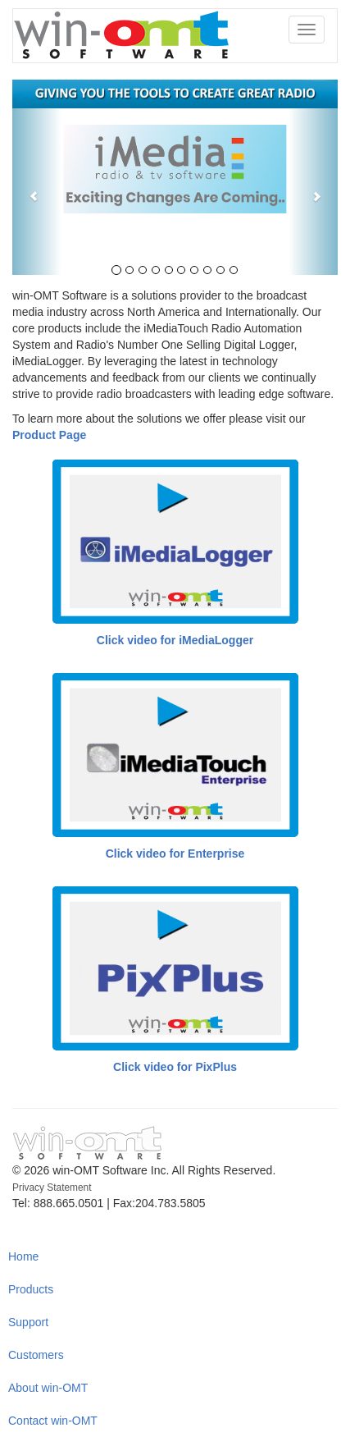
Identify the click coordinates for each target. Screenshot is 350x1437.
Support (28, 1322)
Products (30, 1289)
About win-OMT (48, 1387)
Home (23, 1256)
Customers (36, 1354)
